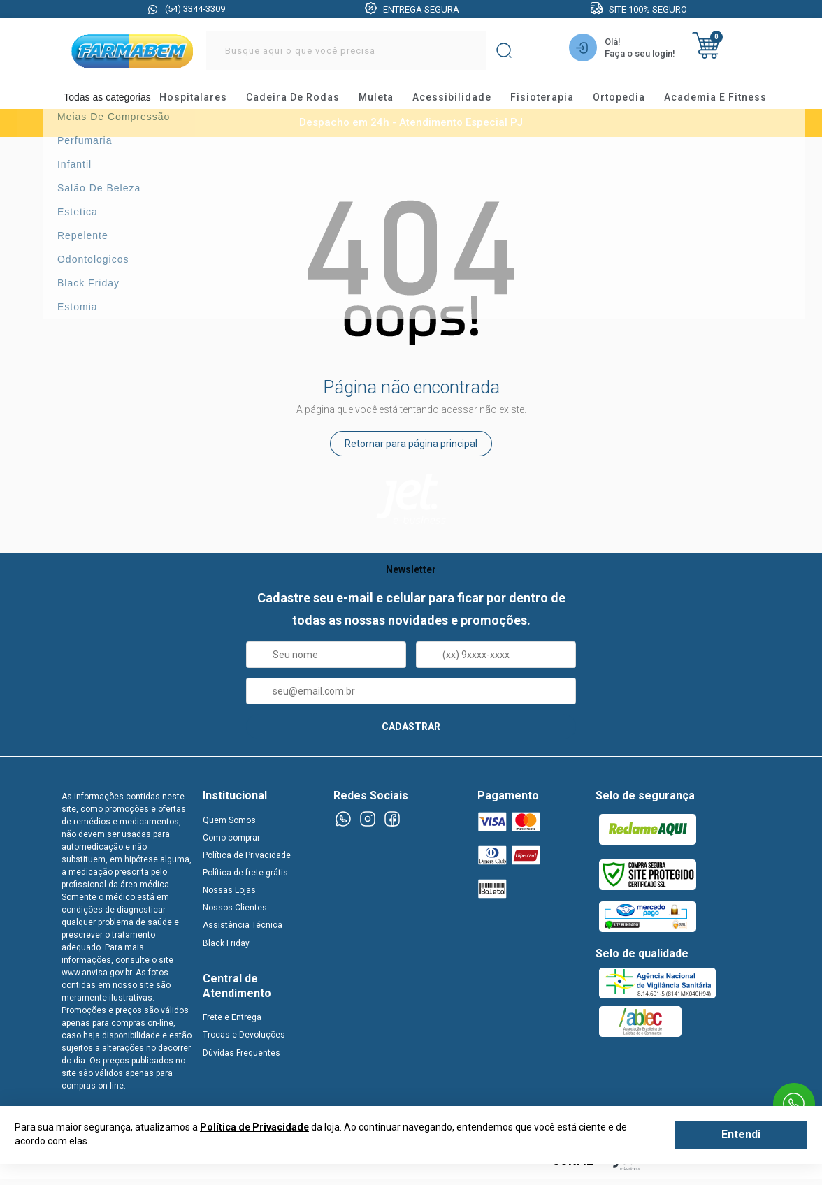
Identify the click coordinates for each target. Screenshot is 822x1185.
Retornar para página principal (411, 452)
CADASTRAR (411, 735)
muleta (385, 100)
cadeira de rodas (302, 100)
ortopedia (629, 100)
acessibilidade (461, 100)
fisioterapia (552, 100)
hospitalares (203, 100)
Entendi (740, 1134)
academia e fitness (725, 100)
